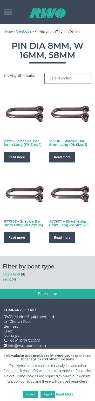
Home (8, 31)
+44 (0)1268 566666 (24, 341)
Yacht (6, 279)
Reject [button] (47, 394)
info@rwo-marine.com (27, 346)
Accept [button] (31, 394)
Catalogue (23, 31)
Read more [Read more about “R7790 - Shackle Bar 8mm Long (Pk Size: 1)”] (16, 157)
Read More (65, 394)
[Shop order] (67, 78)
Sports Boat (11, 274)
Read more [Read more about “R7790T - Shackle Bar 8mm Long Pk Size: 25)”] (16, 237)
